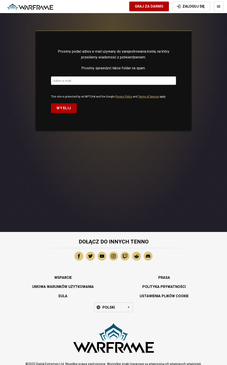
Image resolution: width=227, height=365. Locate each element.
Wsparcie (63, 277)
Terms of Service (148, 96)
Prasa (164, 277)
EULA (63, 296)
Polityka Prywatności (164, 287)
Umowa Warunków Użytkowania (63, 287)
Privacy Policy (123, 96)
